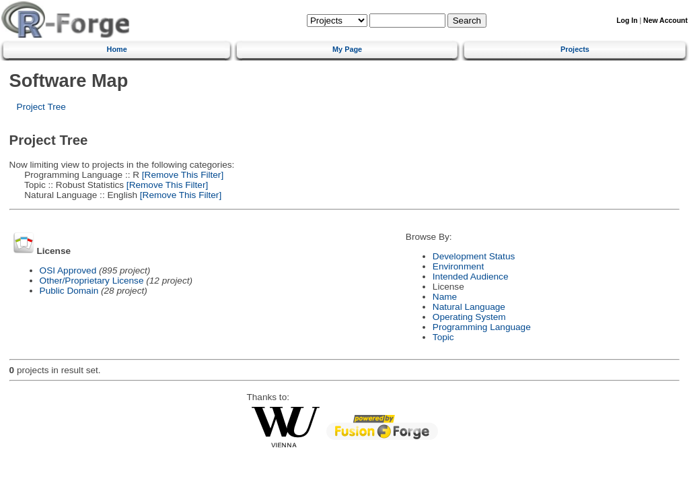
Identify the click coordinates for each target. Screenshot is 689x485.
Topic (443, 337)
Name (445, 297)
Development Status (474, 256)
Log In (626, 20)
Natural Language (469, 307)
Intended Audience (471, 276)
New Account (665, 20)
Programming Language (482, 327)
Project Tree (41, 107)
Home (117, 49)
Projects (574, 49)
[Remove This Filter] (181, 175)
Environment (458, 266)
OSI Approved (68, 270)
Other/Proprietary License (92, 281)
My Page (347, 49)
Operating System (469, 317)
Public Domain (69, 291)
